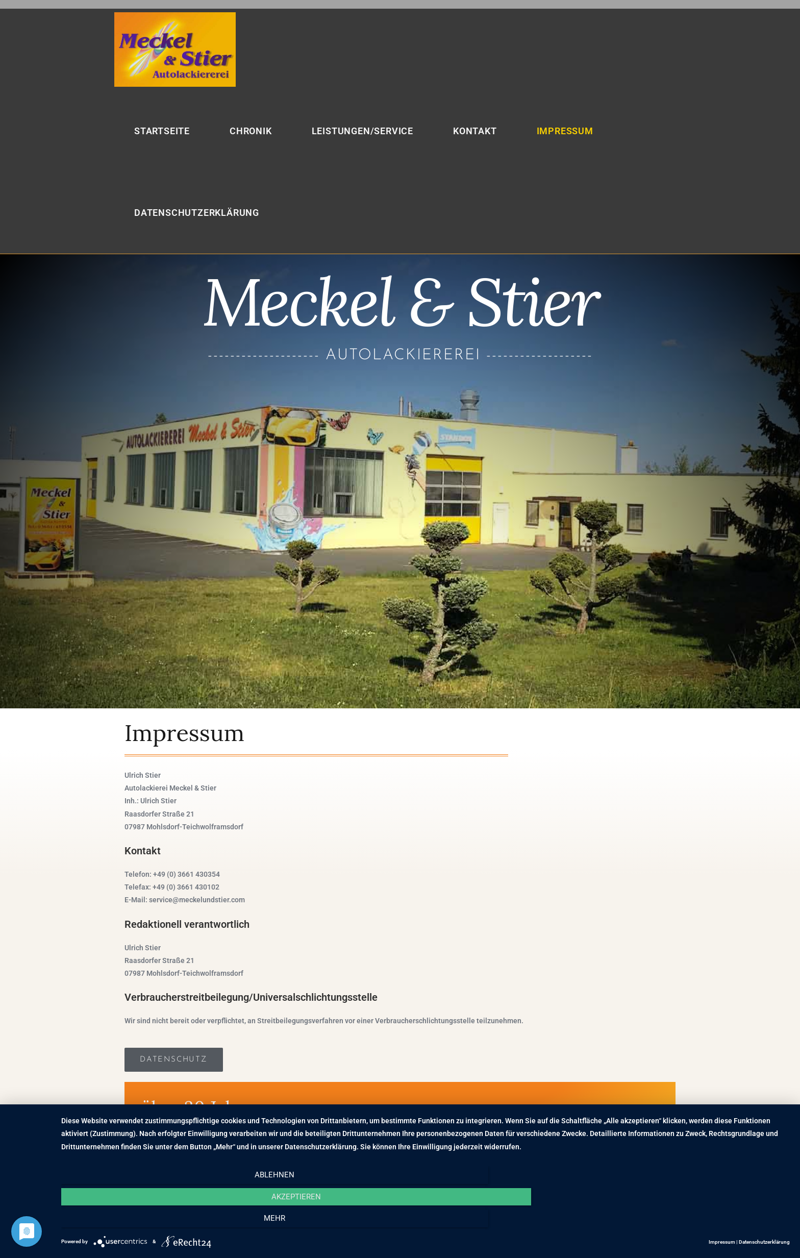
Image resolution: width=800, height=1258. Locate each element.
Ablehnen (170, 1222)
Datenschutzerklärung (764, 1242)
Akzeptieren (425, 1222)
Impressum (722, 1242)
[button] (173, 1060)
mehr (680, 1222)
